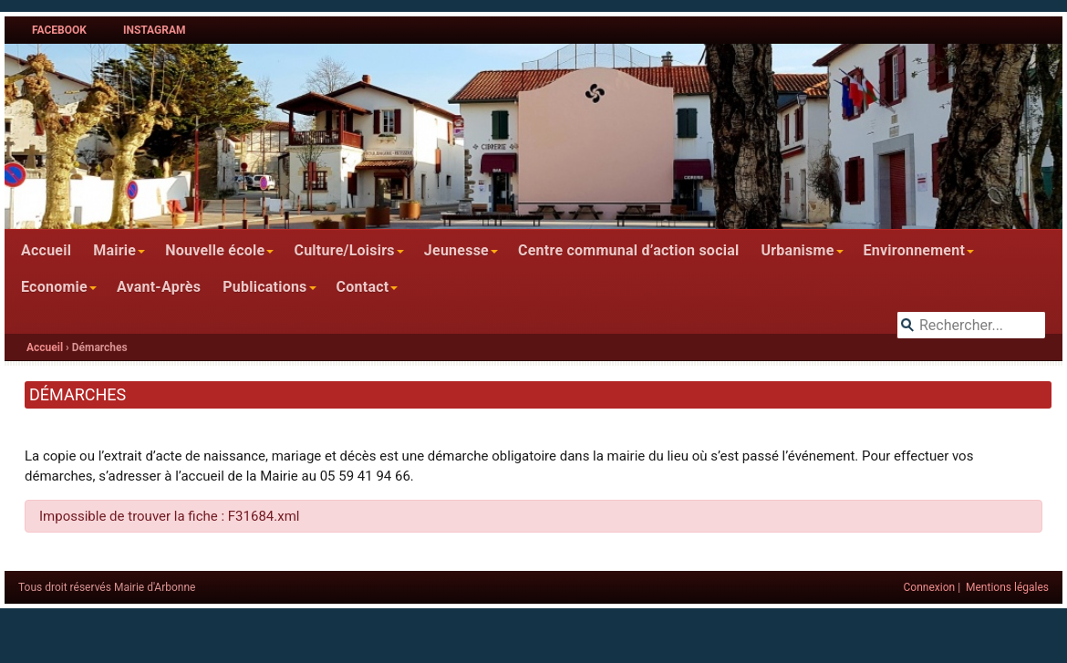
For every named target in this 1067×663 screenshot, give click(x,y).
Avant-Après (159, 286)
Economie (54, 286)
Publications (264, 286)
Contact (363, 286)
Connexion (930, 587)
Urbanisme (797, 250)
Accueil (46, 250)
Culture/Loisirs (344, 250)
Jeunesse (456, 250)
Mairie (114, 250)
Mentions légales (1007, 587)
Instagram (154, 30)
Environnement (915, 250)
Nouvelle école (214, 250)
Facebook (59, 30)
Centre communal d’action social (628, 250)
